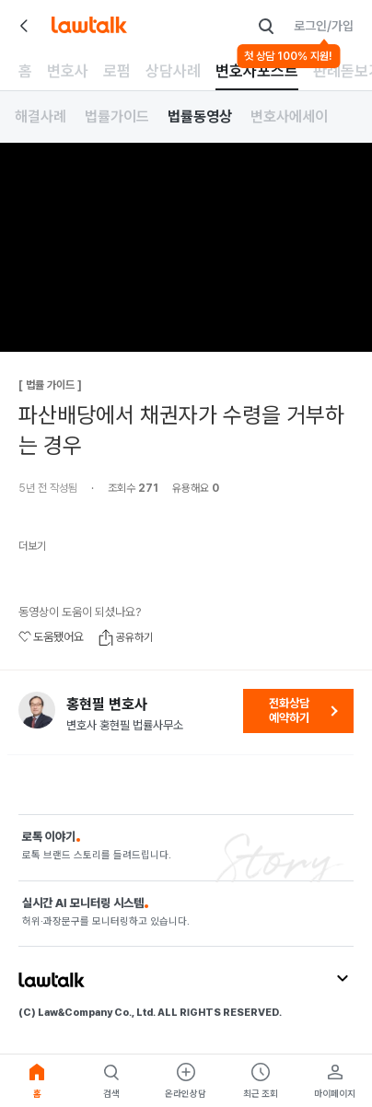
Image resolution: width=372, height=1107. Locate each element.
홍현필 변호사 (106, 704)
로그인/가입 (324, 25)
